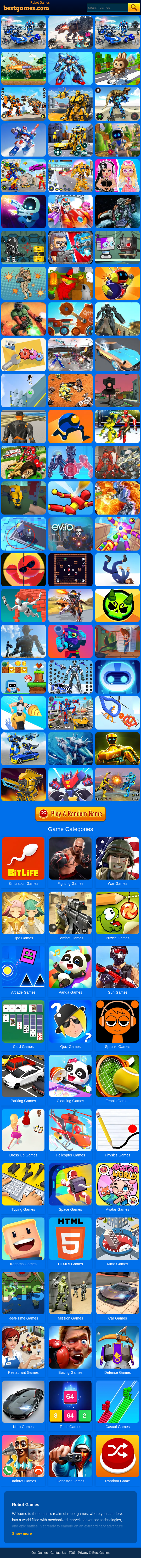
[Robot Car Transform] (70, 125)
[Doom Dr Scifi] (23, 304)
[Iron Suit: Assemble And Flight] (70, 447)
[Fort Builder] (23, 412)
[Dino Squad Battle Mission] (70, 591)
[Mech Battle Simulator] (70, 376)
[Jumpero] (23, 591)
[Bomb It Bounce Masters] (117, 268)
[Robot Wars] (117, 698)
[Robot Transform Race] (70, 89)
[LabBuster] (23, 197)
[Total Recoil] (70, 232)
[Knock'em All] (70, 483)
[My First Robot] (117, 161)
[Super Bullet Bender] (23, 555)
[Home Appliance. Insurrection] (117, 626)
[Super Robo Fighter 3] (117, 447)
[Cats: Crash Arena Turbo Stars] (70, 304)
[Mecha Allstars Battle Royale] (117, 18)
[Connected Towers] (23, 519)
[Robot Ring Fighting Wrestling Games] (117, 412)
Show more (22, 1533)
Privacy (83, 1553)
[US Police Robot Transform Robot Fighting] (70, 340)
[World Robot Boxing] (117, 734)
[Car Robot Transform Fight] (70, 698)
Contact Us (58, 1553)
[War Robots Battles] (23, 89)
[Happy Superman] (70, 197)
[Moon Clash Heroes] (117, 483)
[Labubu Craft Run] (117, 53)
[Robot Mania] (117, 376)
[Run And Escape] (23, 662)
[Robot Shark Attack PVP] (70, 734)
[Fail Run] (117, 555)
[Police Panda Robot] (70, 662)
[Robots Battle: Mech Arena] (23, 18)
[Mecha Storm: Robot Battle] (23, 125)
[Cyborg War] (23, 232)
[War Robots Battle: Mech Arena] (70, 53)
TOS (72, 1553)
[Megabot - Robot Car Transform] (23, 734)
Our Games (39, 1553)
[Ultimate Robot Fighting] (23, 161)
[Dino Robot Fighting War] (23, 53)
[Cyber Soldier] (23, 268)
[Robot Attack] (23, 626)
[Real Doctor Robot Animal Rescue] (23, 447)
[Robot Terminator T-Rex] (70, 18)
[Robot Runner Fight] (70, 770)
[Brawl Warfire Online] (70, 626)
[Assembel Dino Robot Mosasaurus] (117, 197)
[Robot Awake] (117, 662)
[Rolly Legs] (70, 412)
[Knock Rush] (117, 519)
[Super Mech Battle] (23, 770)
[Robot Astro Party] (117, 125)
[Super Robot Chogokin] (70, 161)
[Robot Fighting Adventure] (117, 770)
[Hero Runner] (23, 376)
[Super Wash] (117, 340)
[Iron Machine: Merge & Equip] (23, 698)
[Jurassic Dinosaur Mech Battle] (117, 89)
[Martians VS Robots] (70, 268)
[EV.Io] (70, 519)
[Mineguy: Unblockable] (23, 483)
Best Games (101, 1553)
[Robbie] (117, 232)
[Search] (107, 7)
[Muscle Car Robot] (117, 304)
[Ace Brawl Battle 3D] (117, 591)
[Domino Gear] (23, 340)
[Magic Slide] (70, 555)
